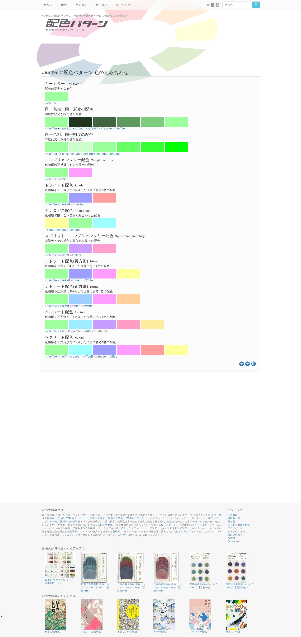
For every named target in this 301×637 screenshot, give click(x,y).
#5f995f (92, 128)
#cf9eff (64, 255)
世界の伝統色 (115, 518)
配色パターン (168, 525)
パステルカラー (159, 518)
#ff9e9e (78, 204)
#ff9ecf (76, 255)
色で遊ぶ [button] (103, 4)
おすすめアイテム (238, 531)
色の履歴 (233, 515)
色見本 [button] (49, 4)
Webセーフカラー (137, 518)
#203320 (66, 128)
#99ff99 (77, 153)
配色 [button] (65, 4)
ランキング (123, 4)
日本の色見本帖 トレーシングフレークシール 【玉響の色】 (95, 587)
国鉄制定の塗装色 (70, 521)
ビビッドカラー (179, 518)
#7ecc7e (106, 128)
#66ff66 (90, 153)
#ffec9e (103, 331)
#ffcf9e (88, 305)
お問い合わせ (235, 534)
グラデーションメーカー (193, 528)
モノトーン (198, 518)
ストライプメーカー (135, 528)
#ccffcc (64, 153)
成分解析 (90, 528)
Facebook (233, 541)
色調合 (73, 531)
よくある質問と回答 (239, 525)
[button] (1, 616)
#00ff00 (116, 153)
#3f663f (79, 128)
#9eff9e (52, 103)
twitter (231, 538)
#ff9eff (64, 179)
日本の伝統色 (97, 518)
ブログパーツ (235, 528)
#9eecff (65, 331)
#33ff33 (103, 153)
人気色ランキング (181, 531)
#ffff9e (51, 229)
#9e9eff (65, 204)
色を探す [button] (83, 4)
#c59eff (78, 331)
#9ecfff (64, 305)
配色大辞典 (106, 525)
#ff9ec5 (90, 331)
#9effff (75, 229)
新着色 (231, 521)
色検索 (116, 531)
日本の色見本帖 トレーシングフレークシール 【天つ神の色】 (131, 587)
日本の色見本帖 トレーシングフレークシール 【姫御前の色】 (167, 587)
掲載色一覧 (234, 518)
